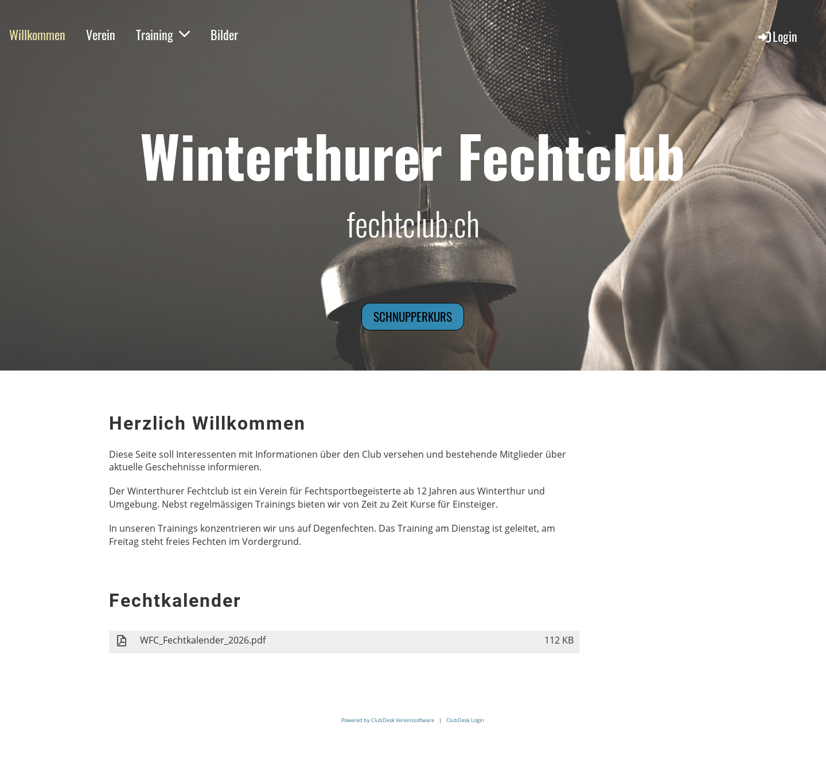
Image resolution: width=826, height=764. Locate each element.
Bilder (224, 34)
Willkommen (37, 34)
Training (163, 34)
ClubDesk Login (465, 720)
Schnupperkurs (412, 316)
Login (777, 36)
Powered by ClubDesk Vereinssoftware (387, 720)
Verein (100, 34)
